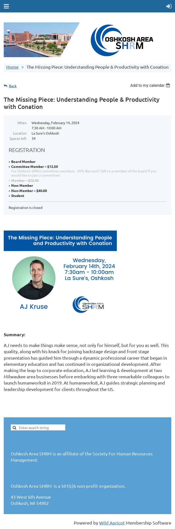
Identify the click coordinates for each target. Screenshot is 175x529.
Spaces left (18, 138)
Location (20, 133)
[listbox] (150, 85)
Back (13, 86)
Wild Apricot (112, 522)
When (22, 122)
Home (12, 66)
